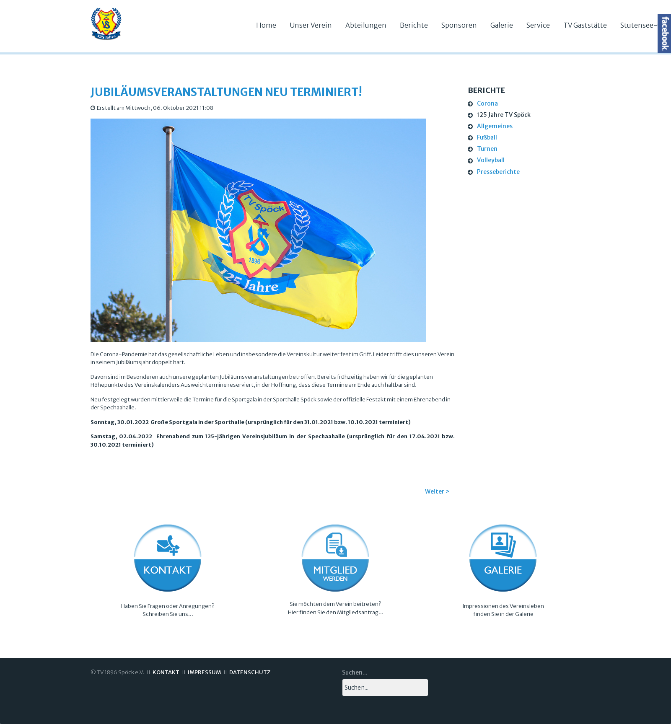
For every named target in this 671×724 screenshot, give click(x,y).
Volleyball (491, 160)
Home (266, 25)
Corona (487, 103)
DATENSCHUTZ (249, 672)
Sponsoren (459, 25)
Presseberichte (498, 172)
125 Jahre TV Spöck (504, 115)
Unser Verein (311, 25)
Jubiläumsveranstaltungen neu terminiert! (226, 92)
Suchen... (355, 672)
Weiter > (437, 491)
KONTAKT (166, 672)
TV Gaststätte (585, 25)
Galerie (501, 25)
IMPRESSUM (204, 672)
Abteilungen (365, 25)
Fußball (487, 137)
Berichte (414, 25)
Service (538, 25)
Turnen (487, 149)
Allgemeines (495, 126)
